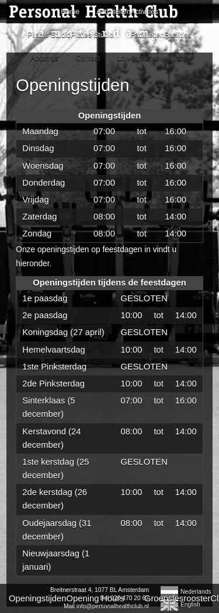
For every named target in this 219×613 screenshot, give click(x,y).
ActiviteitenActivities (127, 12)
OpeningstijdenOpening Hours (66, 598)
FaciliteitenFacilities (160, 35)
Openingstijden (72, 85)
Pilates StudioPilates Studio (71, 35)
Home (70, 12)
